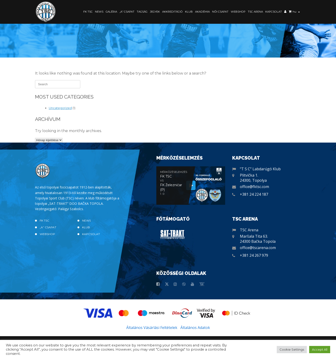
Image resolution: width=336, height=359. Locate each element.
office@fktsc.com (254, 186)
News (99, 11)
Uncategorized (60, 108)
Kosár (290, 12)
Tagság (142, 11)
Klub (189, 11)
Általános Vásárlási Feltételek (151, 327)
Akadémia (202, 11)
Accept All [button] (319, 349)
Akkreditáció (172, 11)
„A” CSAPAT (126, 11)
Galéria (111, 11)
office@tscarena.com (258, 247)
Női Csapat (220, 11)
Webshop (238, 11)
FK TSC (88, 11)
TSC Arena (255, 11)
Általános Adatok (195, 327)
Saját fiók (285, 12)
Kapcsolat (273, 11)
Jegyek (155, 11)
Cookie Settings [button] (292, 349)
